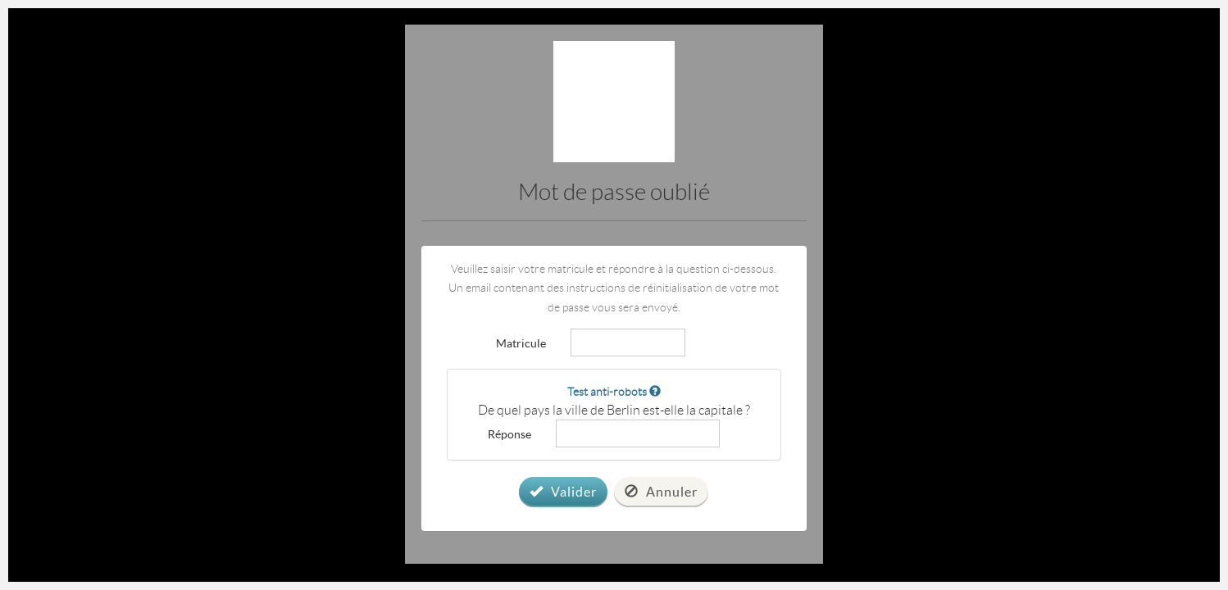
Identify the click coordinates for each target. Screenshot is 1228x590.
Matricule (521, 342)
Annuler (661, 491)
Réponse (509, 433)
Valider (563, 491)
